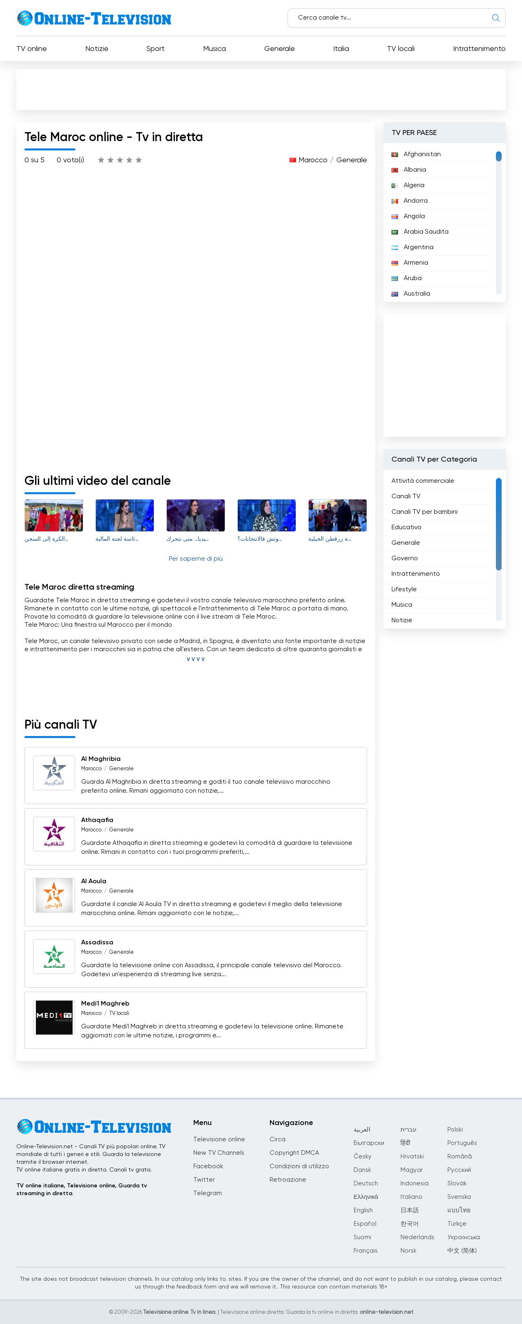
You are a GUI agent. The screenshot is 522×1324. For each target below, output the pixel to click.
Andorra (410, 201)
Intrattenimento (479, 49)
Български (369, 1143)
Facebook (208, 1166)
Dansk (362, 1170)
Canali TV (406, 496)
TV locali (401, 49)
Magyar (411, 1170)
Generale (279, 49)
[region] (444, 222)
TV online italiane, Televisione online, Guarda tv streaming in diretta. (81, 1189)
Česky (363, 1157)
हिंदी (405, 1143)
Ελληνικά (366, 1197)
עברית (408, 1130)
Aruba (407, 278)
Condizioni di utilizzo (299, 1166)
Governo (405, 558)
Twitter (204, 1180)
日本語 (409, 1210)
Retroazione (288, 1180)
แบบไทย (459, 1210)
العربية (362, 1130)
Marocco (313, 160)
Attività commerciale (423, 481)
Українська (463, 1237)
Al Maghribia (101, 759)
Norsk (408, 1251)
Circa (277, 1139)
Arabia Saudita (420, 232)
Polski (455, 1130)
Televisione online (219, 1139)
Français (366, 1251)
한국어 (409, 1224)
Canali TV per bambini (425, 512)
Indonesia (414, 1183)
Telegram (207, 1193)
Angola (408, 216)
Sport (155, 49)
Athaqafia (97, 820)
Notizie (96, 49)
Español (365, 1224)
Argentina (413, 247)
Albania (409, 170)
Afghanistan (416, 154)
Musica (214, 49)
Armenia (410, 263)
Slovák (457, 1183)
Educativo (407, 527)
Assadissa (97, 942)
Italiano (411, 1197)
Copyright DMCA (294, 1153)
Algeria (408, 185)
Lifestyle (404, 589)
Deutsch (366, 1183)
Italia (341, 49)
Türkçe (457, 1224)
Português (462, 1143)
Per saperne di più (196, 559)
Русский (459, 1170)
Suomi (362, 1237)
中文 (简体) (462, 1251)
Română (459, 1157)
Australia (411, 294)
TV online (31, 49)
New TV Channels (218, 1153)
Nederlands (417, 1237)
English (363, 1210)
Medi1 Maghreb (105, 1004)
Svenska (459, 1197)
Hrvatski (412, 1157)
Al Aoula (93, 881)
